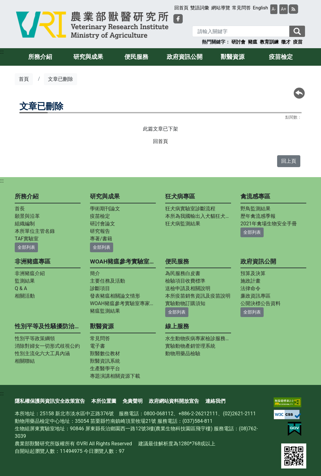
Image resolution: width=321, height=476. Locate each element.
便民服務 (136, 56)
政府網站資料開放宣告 (174, 401)
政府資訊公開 (185, 56)
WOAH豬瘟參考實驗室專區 (123, 261)
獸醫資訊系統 (105, 361)
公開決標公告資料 (260, 303)
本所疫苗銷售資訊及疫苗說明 (197, 296)
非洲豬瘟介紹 (30, 273)
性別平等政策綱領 (35, 338)
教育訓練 (269, 42)
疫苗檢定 (281, 56)
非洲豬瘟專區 (32, 261)
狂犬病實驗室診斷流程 (190, 209)
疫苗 (298, 42)
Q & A (21, 288)
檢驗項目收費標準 (185, 281)
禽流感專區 (255, 196)
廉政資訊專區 (255, 296)
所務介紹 (40, 56)
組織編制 (25, 224)
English (260, 8)
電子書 (97, 346)
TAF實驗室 (27, 239)
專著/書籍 (101, 239)
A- (274, 9)
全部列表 (26, 247)
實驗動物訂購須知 (185, 303)
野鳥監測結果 (255, 209)
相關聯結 (25, 361)
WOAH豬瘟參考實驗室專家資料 (123, 303)
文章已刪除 (60, 79)
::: (2, 52)
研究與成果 (88, 56)
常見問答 (241, 8)
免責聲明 (133, 401)
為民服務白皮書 (182, 273)
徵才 (286, 42)
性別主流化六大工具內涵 (42, 353)
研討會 (238, 42)
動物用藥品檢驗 (182, 353)
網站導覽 (220, 8)
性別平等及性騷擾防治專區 (48, 326)
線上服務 (177, 326)
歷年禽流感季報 (258, 216)
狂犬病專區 (180, 196)
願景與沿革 (27, 216)
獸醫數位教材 (105, 353)
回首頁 (181, 8)
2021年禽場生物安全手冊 (268, 224)
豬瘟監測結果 (105, 311)
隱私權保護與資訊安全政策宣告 (50, 401)
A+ (283, 9)
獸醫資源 (233, 56)
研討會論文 (102, 224)
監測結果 (25, 281)
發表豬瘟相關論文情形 (115, 296)
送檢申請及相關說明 (187, 288)
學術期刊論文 (105, 209)
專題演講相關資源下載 (115, 376)
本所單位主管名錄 (35, 231)
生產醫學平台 (105, 368)
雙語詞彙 (199, 8)
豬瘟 (252, 42)
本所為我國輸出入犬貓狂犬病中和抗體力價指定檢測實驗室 (198, 216)
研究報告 (100, 231)
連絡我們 (215, 401)
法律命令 (250, 288)
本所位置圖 (103, 401)
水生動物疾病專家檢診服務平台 (198, 338)
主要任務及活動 (107, 281)
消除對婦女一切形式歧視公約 (47, 346)
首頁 (24, 79)
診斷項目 (100, 288)
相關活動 (25, 296)
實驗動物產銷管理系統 (190, 346)
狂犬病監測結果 (182, 224)
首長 (20, 209)
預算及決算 (253, 273)
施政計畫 (250, 281)
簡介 (95, 273)
